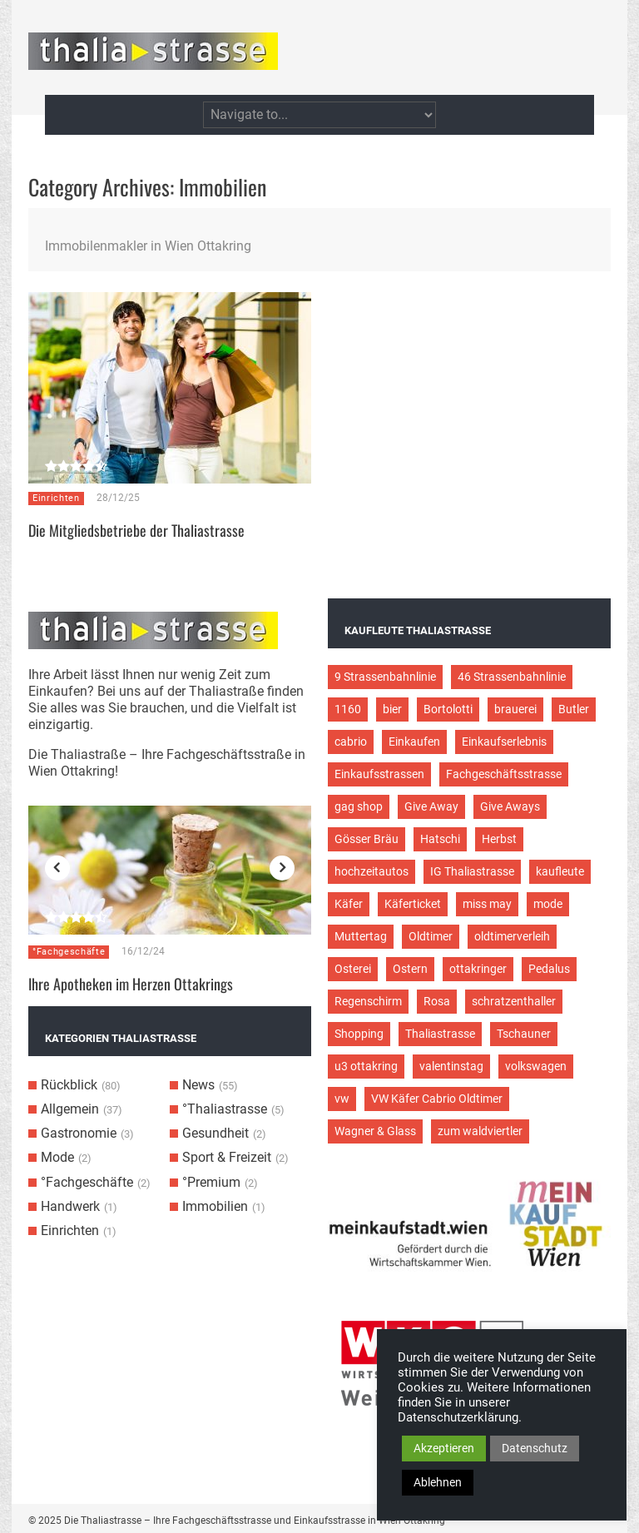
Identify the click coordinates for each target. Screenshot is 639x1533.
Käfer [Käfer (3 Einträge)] (348, 903)
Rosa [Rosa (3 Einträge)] (437, 1001)
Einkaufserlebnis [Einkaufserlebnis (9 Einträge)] (504, 741)
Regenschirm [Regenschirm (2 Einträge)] (368, 1001)
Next (282, 868)
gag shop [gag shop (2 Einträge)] (358, 806)
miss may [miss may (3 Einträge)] (487, 903)
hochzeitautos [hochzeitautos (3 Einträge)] (371, 871)
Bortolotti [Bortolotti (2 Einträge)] (448, 709)
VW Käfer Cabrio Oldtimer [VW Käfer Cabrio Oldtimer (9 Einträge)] (437, 1098)
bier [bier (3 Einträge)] (392, 709)
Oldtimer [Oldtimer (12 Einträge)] (431, 936)
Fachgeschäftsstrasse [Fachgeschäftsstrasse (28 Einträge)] (504, 774)
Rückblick (69, 1085)
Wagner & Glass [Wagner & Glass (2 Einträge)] (375, 1131)
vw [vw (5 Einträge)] (341, 1098)
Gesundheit (215, 1133)
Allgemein (70, 1109)
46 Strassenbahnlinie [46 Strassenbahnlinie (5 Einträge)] (512, 676)
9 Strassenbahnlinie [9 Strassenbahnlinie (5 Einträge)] (385, 676)
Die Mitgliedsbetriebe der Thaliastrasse (136, 530)
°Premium (211, 1182)
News (198, 1085)
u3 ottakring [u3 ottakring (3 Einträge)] (366, 1066)
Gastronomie (78, 1133)
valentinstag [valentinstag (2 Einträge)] (451, 1066)
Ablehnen (438, 1482)
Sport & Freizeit (226, 1157)
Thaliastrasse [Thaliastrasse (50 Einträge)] (440, 1033)
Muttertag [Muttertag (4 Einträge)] (360, 936)
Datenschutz (534, 1448)
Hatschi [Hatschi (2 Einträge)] (440, 839)
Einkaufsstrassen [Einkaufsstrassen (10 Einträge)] (379, 774)
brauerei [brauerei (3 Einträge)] (515, 709)
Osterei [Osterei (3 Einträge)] (352, 968)
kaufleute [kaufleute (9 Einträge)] (560, 871)
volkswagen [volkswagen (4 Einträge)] (536, 1066)
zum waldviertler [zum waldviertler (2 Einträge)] (480, 1131)
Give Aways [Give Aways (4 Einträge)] (510, 806)
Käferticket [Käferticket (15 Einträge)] (412, 903)
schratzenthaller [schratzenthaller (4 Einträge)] (514, 1001)
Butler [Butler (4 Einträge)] (573, 709)
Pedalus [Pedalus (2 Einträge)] (549, 968)
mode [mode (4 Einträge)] (547, 903)
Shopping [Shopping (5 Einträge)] (359, 1033)
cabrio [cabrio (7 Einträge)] (350, 741)
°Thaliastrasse (224, 1109)
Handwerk (70, 1206)
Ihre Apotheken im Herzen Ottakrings (130, 984)
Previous (57, 868)
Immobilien (215, 1206)
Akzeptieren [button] (444, 1448)
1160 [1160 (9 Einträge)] (347, 709)
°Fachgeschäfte (68, 951)
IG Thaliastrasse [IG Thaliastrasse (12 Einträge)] (472, 871)
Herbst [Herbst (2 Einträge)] (499, 839)
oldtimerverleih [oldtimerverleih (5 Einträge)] (512, 936)
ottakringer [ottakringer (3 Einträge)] (478, 968)
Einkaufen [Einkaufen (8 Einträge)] (414, 741)
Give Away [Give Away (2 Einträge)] (431, 806)
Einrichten (56, 498)
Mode (57, 1157)
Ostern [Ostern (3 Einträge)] (410, 968)
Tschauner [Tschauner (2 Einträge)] (524, 1033)
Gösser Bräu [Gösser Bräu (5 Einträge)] (366, 839)
